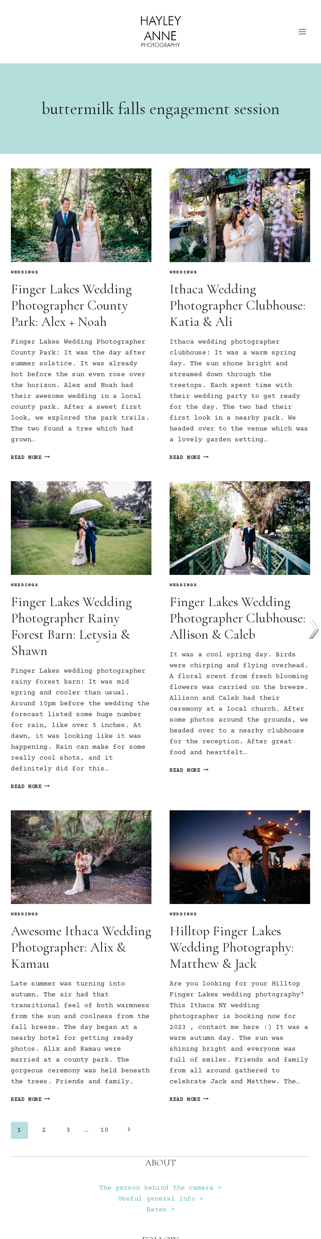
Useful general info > (161, 1199)
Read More (30, 458)
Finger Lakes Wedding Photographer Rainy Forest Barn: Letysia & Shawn (71, 626)
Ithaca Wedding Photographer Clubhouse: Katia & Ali (238, 305)
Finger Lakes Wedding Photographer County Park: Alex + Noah (71, 305)
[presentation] (81, 215)
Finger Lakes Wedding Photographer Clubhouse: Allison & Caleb (238, 618)
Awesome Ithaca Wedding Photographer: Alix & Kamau (81, 947)
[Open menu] (302, 31)
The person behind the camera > (160, 1188)
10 (104, 1130)
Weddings (25, 272)
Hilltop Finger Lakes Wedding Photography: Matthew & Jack (232, 947)
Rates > (160, 1210)
